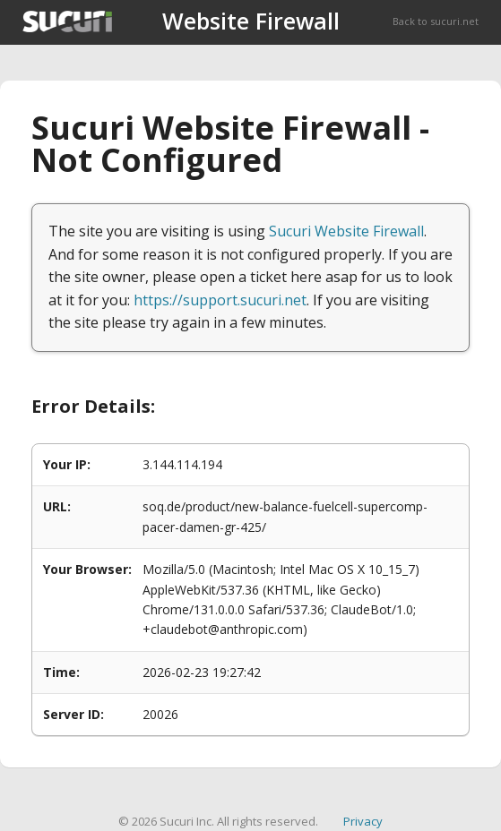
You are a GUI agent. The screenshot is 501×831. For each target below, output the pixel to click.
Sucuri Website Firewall (346, 231)
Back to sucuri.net (436, 21)
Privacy (363, 821)
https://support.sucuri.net (220, 300)
